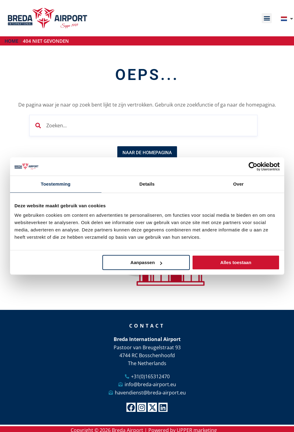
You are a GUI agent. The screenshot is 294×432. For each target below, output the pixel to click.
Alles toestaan (235, 262)
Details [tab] (147, 184)
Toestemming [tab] (56, 184)
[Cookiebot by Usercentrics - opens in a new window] (253, 166)
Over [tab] (238, 184)
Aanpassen (146, 262)
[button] (267, 18)
